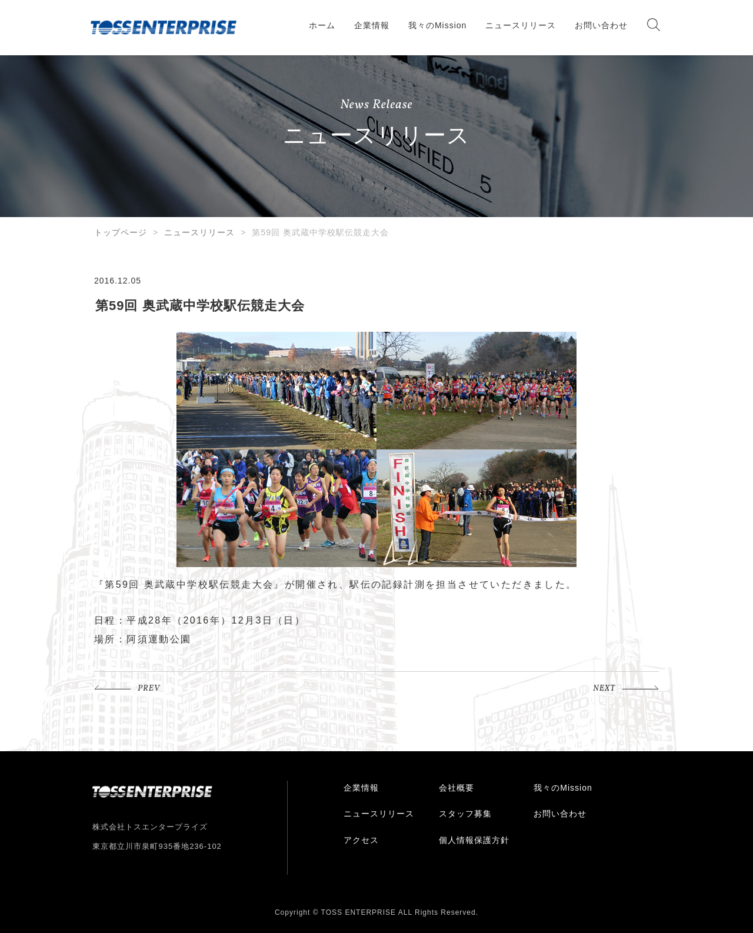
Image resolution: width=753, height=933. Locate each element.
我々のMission (437, 25)
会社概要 (456, 787)
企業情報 (371, 25)
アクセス (361, 840)
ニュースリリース (520, 25)
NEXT (604, 688)
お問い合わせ (601, 25)
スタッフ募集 (465, 813)
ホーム (322, 25)
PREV (149, 688)
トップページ (120, 232)
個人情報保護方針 (474, 840)
